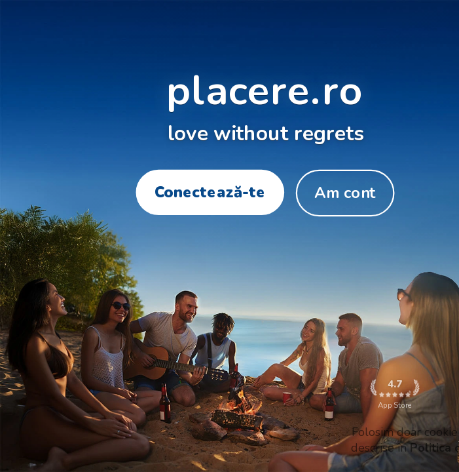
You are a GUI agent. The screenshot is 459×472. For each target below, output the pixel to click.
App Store (394, 394)
